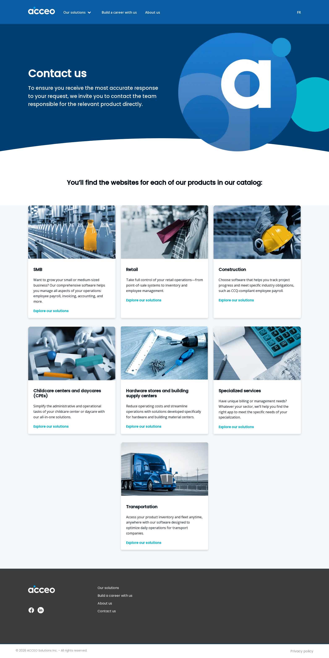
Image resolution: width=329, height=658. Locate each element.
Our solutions (74, 12)
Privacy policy (301, 651)
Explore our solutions (51, 311)
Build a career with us (119, 12)
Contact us (107, 611)
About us (152, 12)
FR (299, 12)
